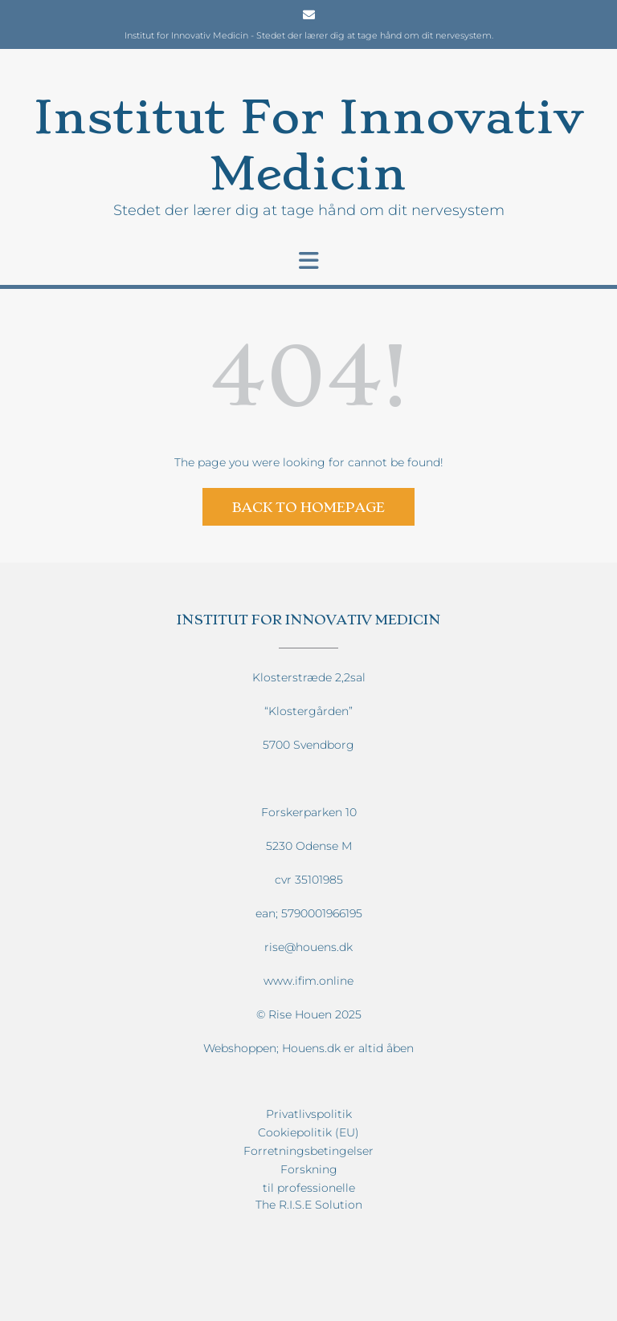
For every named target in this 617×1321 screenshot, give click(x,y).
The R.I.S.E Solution (308, 1204)
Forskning (308, 1169)
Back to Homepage (308, 507)
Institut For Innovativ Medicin (308, 145)
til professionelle (309, 1188)
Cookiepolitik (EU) (308, 1132)
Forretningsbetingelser (308, 1151)
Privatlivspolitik (309, 1114)
